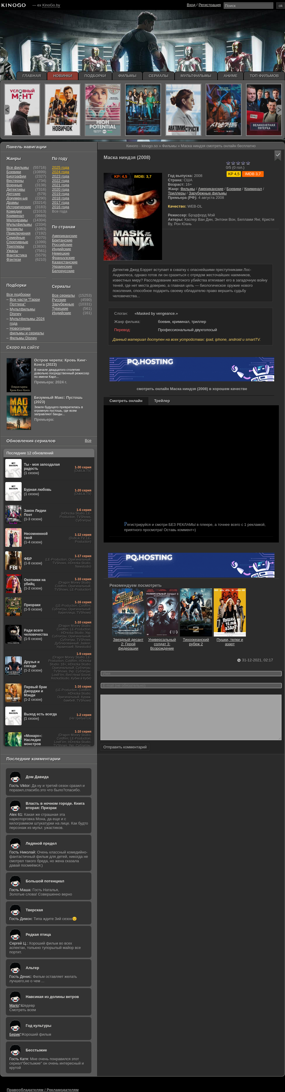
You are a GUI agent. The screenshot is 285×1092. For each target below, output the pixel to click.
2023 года (60, 176)
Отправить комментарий (125, 756)
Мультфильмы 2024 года (27, 321)
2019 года (60, 194)
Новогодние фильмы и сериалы (27, 330)
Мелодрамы (17, 220)
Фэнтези (13, 259)
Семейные (15, 237)
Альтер (32, 968)
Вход (191, 5)
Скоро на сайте (22, 347)
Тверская (34, 910)
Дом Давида (37, 777)
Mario (14, 1005)
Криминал (253, 189)
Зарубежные (63, 304)
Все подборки (18, 294)
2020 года (60, 189)
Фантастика (16, 255)
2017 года (60, 202)
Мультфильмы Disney (22, 311)
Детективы (15, 189)
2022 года (60, 180)
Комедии (14, 211)
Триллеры (177, 193)
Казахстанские (65, 262)
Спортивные (17, 242)
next (279, 109)
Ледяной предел (41, 843)
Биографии (16, 176)
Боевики (234, 189)
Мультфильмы (19, 224)
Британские (62, 240)
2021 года (60, 185)
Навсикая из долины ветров (52, 996)
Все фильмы (17, 167)
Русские (59, 300)
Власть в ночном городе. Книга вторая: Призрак (55, 805)
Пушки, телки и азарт (230, 639)
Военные (14, 185)
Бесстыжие (36, 1050)
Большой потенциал (45, 881)
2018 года (60, 198)
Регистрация (210, 5)
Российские (62, 244)
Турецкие (60, 308)
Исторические (18, 207)
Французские (63, 257)
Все (88, 440)
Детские (13, 194)
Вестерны (15, 180)
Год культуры (38, 1025)
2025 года (60, 167)
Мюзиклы (14, 229)
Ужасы (12, 250)
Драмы (12, 202)
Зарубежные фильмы (208, 193)
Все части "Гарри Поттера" (25, 301)
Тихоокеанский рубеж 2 (196, 639)
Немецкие (60, 253)
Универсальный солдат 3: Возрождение (162, 642)
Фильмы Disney (23, 338)
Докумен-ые (17, 198)
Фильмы (187, 189)
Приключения (18, 233)
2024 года (60, 172)
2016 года (60, 207)
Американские (210, 189)
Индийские (61, 249)
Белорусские (63, 271)
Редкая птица (38, 934)
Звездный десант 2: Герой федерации (128, 642)
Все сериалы (63, 295)
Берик (14, 1034)
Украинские (62, 266)
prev (7, 109)
